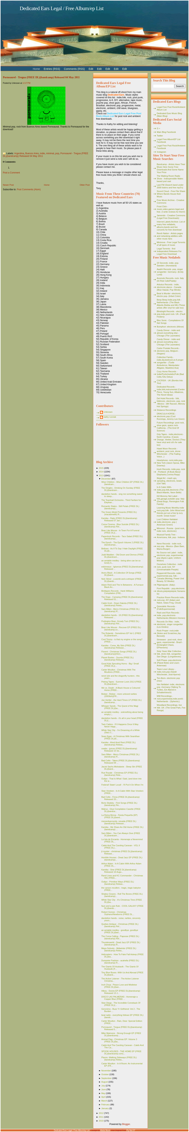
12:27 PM (26, 83)
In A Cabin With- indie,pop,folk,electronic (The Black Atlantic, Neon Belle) (170, 490)
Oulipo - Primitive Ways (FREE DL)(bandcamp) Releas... (117, 883)
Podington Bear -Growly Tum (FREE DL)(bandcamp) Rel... (120, 622)
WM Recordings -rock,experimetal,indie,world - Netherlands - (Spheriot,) (170, 699)
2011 (101, 1117)
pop (57, 153)
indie (42, 153)
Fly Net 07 (130, 1130)
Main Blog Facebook (166, 132)
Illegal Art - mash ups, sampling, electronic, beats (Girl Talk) (169, 481)
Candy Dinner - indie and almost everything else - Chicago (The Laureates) (168, 333)
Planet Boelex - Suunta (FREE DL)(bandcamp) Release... (117, 658)
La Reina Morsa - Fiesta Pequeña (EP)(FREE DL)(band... (119, 816)
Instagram (161, 152)
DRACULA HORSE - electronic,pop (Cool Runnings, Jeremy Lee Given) (171, 416)
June (103, 1089)
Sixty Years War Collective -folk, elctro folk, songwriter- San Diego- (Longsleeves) (170, 654)
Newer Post (8, 185)
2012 (101, 1113)
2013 (101, 475)
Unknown (108, 412)
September (106, 1078)
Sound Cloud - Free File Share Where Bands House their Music (171, 194)
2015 (101, 468)
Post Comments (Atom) (29, 189)
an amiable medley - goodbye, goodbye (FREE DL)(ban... (119, 931)
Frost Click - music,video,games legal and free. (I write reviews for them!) (171, 209)
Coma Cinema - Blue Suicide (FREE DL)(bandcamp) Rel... (120, 525)
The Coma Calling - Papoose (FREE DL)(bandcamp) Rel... (120, 937)
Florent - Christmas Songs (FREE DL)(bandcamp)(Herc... (119, 652)
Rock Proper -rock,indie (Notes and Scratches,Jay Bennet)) (169, 633)
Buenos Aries (32, 153)
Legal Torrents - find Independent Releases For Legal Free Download (169, 251)
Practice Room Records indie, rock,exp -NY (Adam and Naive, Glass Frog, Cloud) (171, 600)
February (105, 1104)
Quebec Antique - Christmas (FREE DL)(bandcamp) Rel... (119, 925)
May (103, 1093)
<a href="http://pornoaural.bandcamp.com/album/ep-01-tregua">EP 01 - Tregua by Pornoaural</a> (41, 140)
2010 (101, 1121)
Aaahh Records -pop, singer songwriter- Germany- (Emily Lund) (170, 272)
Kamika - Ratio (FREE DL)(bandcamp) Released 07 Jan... (119, 519)
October (105, 1074)
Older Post (85, 185)
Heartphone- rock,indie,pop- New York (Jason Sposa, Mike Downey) (171, 463)
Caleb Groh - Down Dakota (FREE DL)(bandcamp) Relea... (119, 604)
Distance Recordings (166, 410)
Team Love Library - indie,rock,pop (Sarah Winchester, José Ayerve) (168, 672)
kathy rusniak (110, 417)
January (105, 1108)
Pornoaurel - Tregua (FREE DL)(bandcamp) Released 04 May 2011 (41, 77)
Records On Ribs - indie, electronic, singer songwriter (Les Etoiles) (170, 624)
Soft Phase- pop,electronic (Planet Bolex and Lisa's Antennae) (169, 663)
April (103, 1097)
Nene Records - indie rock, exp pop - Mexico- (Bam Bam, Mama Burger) (171, 546)
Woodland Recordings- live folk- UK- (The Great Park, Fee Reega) (171, 707)
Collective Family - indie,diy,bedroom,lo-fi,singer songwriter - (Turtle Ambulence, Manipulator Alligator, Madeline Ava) (170, 362)
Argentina (19, 153)
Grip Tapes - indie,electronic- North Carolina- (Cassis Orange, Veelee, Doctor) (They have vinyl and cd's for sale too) (171, 439)
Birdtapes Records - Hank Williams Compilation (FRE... (117, 592)
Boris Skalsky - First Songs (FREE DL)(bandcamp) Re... (119, 804)
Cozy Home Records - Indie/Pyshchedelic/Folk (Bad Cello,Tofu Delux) (170, 374)
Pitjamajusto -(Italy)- (166, 585)
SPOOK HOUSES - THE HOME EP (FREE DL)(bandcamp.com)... (121, 1052)
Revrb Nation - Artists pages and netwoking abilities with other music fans (170, 236)
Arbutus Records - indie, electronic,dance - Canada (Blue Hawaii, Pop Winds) (169, 287)
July (103, 1085)
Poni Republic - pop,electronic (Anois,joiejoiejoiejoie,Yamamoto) (171, 591)
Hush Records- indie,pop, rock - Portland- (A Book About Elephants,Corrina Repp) (171, 472)
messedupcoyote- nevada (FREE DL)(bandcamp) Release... (118, 822)
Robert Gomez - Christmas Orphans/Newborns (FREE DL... (117, 913)
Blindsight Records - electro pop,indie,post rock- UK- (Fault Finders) (171, 314)
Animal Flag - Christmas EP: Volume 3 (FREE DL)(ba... (119, 1040)
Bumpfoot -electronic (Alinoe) (170, 327)
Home (46, 185)
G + (158, 128)
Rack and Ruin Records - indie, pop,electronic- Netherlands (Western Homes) (171, 615)
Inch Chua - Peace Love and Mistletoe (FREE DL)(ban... (119, 986)
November (106, 1070)
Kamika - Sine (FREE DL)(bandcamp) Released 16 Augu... (118, 871)
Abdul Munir (105, 1130)
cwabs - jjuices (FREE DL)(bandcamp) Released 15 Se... (119, 749)
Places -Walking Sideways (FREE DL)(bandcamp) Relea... (119, 1058)
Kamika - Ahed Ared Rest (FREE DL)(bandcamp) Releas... (118, 743)
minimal (50, 153)
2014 (101, 472)
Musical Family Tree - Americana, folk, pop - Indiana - (171, 537)
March (104, 1101)
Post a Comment (11, 172)
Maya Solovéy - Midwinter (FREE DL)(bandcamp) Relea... (118, 949)
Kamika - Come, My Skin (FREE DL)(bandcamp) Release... (118, 646)
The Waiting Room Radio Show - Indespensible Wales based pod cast (170, 178)
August (104, 1082)
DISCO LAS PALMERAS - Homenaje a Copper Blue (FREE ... (119, 998)
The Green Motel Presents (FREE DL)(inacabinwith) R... (119, 513)
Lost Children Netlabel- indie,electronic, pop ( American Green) (167, 522)
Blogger (126, 1124)
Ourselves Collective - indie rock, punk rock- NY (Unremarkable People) (169, 567)
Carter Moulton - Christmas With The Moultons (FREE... (118, 671)
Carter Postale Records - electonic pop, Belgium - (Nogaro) (168, 351)
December (106, 479)
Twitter (160, 136)
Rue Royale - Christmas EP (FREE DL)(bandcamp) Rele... (119, 774)
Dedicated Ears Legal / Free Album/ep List (62, 8)
